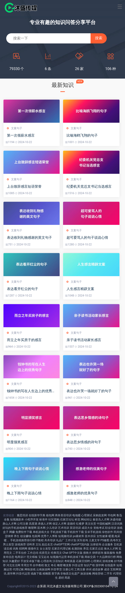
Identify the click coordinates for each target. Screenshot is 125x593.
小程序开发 (32, 519)
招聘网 (23, 548)
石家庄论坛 (67, 519)
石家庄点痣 (96, 548)
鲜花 (77, 519)
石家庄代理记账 (61, 548)
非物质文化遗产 (70, 573)
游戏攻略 (107, 561)
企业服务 (107, 544)
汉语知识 (58, 561)
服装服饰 (109, 552)
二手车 (108, 573)
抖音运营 (77, 565)
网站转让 (86, 519)
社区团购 (53, 519)
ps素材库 (78, 536)
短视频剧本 (17, 519)
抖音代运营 (23, 573)
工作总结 (32, 552)
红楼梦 (80, 523)
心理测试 (86, 515)
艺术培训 (63, 527)
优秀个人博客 (49, 536)
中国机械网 (104, 523)
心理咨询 (46, 561)
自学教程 (38, 565)
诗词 (88, 569)
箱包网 (50, 515)
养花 (86, 548)
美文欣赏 (90, 523)
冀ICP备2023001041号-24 (100, 586)
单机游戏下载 (75, 557)
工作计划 (70, 540)
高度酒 (33, 523)
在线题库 (110, 565)
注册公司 (68, 569)
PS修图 (105, 540)
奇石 (53, 565)
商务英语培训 (63, 515)
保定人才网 (59, 523)
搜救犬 (87, 552)
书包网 (111, 515)
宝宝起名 (43, 557)
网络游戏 (30, 569)
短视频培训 (65, 536)
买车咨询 (82, 540)
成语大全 (87, 527)
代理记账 (18, 569)
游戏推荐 (20, 544)
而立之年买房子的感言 (24, 340)
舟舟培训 (49, 540)
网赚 (12, 532)
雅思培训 (22, 515)
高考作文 (115, 540)
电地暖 (76, 515)
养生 (16, 536)
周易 (67, 577)
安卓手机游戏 (93, 532)
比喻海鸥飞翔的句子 (82, 135)
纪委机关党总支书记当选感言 (89, 186)
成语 (107, 569)
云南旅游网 (43, 569)
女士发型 (45, 548)
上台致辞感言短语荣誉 (24, 186)
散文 (47, 565)
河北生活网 (13, 565)
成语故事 (97, 569)
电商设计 (20, 557)
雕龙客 (67, 565)
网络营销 (97, 573)
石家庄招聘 (83, 561)
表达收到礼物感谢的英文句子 (29, 237)
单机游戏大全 (41, 532)
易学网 (11, 573)
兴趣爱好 (14, 561)
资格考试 (98, 527)
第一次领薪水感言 (21, 135)
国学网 (100, 565)
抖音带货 (56, 569)
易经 (61, 577)
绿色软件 (107, 532)
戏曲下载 (36, 573)
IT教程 (40, 540)
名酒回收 (76, 548)
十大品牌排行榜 (106, 557)
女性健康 (102, 536)
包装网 (36, 536)
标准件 (43, 519)
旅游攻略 (85, 573)
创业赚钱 (25, 536)
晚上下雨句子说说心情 (24, 493)
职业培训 (110, 527)
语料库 (31, 544)
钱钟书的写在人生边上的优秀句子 (31, 391)
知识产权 (89, 565)
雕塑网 (32, 527)
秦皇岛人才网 (101, 519)
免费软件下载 (23, 532)
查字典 (56, 573)
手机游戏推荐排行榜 (22, 540)
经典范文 (56, 552)
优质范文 (44, 552)
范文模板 (32, 557)
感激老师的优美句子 (82, 493)
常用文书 (26, 565)
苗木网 (41, 527)
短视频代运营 (58, 557)
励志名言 (47, 544)
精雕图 (47, 573)
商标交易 (90, 557)
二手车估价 (20, 552)
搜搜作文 (33, 548)
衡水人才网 (111, 548)
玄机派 (118, 544)
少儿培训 (51, 527)
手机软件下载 (75, 532)
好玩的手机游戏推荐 (15, 527)
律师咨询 (97, 552)
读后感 (8, 548)
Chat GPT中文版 (73, 552)
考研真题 (69, 561)
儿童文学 (94, 540)
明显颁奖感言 (17, 442)
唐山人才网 (9, 523)
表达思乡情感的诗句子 (84, 442)
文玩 (38, 544)
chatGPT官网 (62, 544)
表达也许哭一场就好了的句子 (89, 391)
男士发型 (8, 544)
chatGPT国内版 (79, 544)
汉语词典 (116, 523)
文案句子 (16, 128)
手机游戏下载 (58, 532)
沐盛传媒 (115, 519)
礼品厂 (60, 540)
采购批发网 (100, 515)
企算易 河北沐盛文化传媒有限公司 (60, 586)
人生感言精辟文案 (80, 289)
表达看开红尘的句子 (22, 289)
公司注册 (22, 523)
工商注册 (79, 569)
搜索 (98, 38)
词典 (15, 548)
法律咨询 (95, 544)
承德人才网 (45, 523)
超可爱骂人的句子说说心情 (87, 237)
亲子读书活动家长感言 (84, 340)
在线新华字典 (37, 515)
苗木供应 (90, 536)
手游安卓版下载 (30, 561)
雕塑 (60, 565)
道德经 (71, 523)
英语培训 (75, 527)
